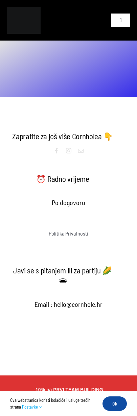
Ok (114, 404)
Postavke (32, 407)
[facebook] (56, 150)
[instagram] (68, 150)
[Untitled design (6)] (24, 10)
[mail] (81, 150)
